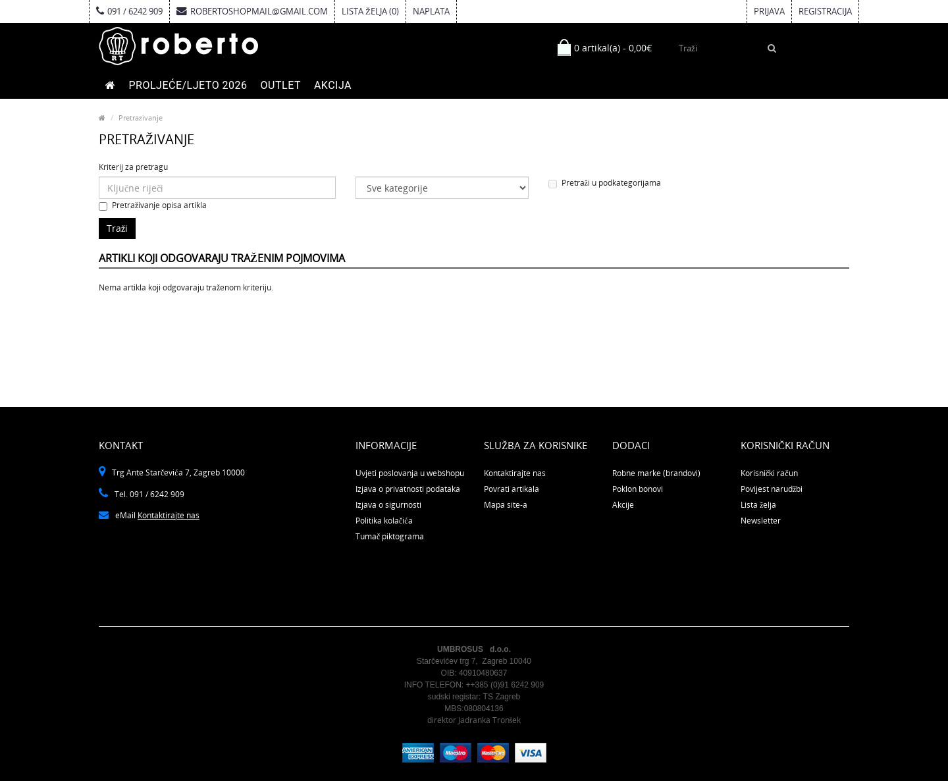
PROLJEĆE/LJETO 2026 (188, 85)
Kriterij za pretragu (133, 167)
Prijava (769, 11)
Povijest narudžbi (772, 489)
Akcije (623, 504)
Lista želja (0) (370, 11)
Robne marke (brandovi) (656, 473)
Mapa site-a (505, 504)
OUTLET (281, 85)
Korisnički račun (769, 473)
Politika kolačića (384, 520)
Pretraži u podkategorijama (604, 182)
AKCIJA (333, 85)
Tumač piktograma (390, 536)
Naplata (431, 11)
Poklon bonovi (637, 489)
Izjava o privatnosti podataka (408, 489)
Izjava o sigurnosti (388, 504)
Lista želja (758, 504)
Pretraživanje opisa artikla (153, 205)
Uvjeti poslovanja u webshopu (410, 473)
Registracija (825, 11)
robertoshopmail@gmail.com (252, 11)
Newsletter (761, 520)
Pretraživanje (140, 117)
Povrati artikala (511, 489)
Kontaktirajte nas (168, 515)
